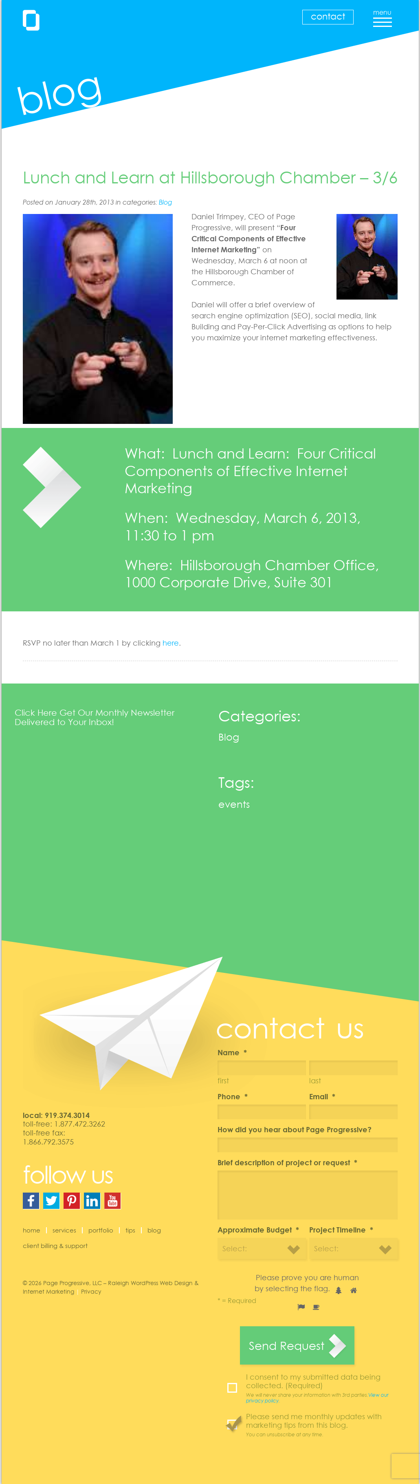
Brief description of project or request (287, 1162)
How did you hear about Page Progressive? (295, 1129)
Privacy (91, 1291)
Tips (130, 1230)
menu (382, 15)
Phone (233, 1096)
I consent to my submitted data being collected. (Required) (322, 1388)
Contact (328, 16)
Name (232, 1052)
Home (31, 1230)
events (234, 804)
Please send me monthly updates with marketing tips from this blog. (322, 1425)
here (171, 642)
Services (64, 1230)
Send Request (286, 1345)
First (223, 1080)
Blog (165, 202)
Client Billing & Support (55, 1245)
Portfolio (100, 1230)
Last (315, 1080)
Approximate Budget (258, 1229)
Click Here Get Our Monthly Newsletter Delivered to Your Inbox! (94, 717)
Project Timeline (341, 1229)
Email (322, 1096)
